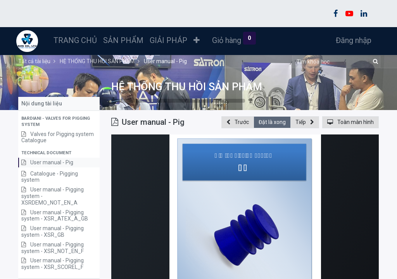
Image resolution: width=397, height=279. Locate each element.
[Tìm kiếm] (374, 61)
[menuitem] (77, 40)
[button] (198, 40)
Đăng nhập (351, 40)
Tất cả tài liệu (34, 61)
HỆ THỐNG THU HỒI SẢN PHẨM (186, 87)
